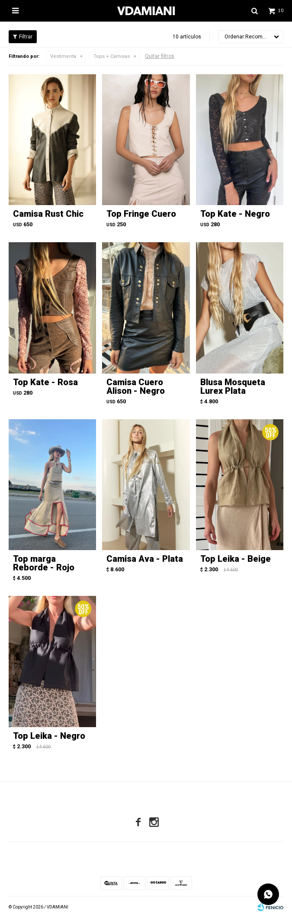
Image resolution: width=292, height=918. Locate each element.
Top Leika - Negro (49, 735)
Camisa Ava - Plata (144, 558)
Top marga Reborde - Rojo (43, 563)
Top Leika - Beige (235, 558)
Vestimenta (63, 56)
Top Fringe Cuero (141, 213)
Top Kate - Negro (235, 213)
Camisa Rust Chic (48, 213)
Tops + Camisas (111, 56)
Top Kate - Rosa (45, 382)
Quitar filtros (159, 56)
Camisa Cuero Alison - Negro (135, 386)
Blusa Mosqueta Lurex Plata (232, 386)
